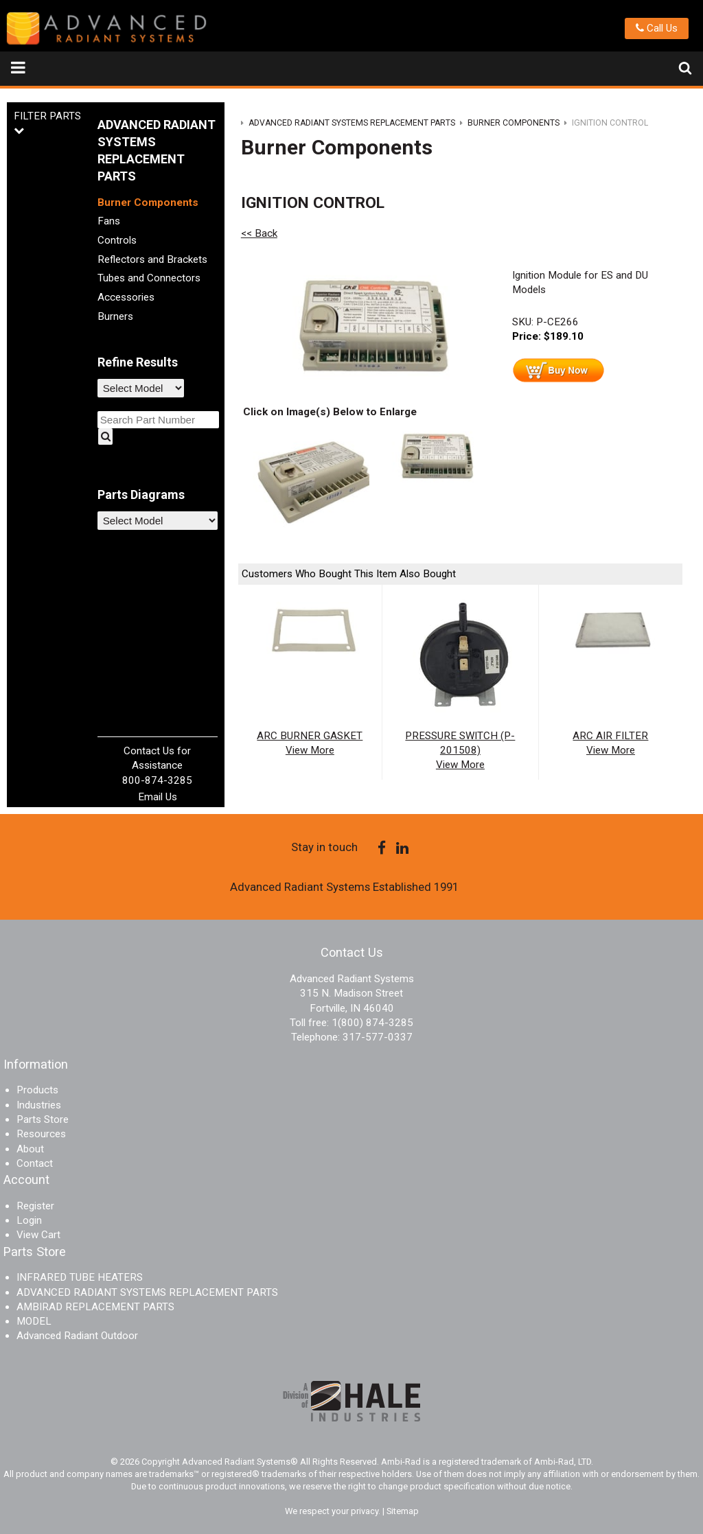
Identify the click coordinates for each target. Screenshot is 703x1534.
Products (37, 1090)
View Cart (38, 1235)
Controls (117, 240)
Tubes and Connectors (148, 278)
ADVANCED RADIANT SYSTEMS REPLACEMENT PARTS (147, 1292)
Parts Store (42, 1119)
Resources (41, 1134)
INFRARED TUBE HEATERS (79, 1277)
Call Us (657, 28)
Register (35, 1206)
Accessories (125, 297)
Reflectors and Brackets (152, 259)
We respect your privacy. (333, 1511)
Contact (34, 1163)
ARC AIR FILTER (610, 736)
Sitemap (403, 1511)
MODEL (33, 1321)
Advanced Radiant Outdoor (77, 1335)
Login (29, 1220)
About (30, 1149)
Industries (38, 1105)
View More (310, 750)
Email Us (157, 797)
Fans (108, 221)
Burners (115, 316)
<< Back (259, 233)
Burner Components (147, 202)
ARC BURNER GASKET (309, 736)
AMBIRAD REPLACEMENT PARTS (95, 1307)
